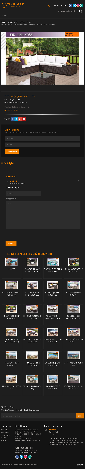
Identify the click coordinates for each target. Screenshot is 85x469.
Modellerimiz (18, 25)
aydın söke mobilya (6, 25)
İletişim (3, 438)
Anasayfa (4, 430)
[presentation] (22, 235)
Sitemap (4, 440)
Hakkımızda (5, 432)
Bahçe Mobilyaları (29, 25)
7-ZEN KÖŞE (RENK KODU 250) (45, 25)
